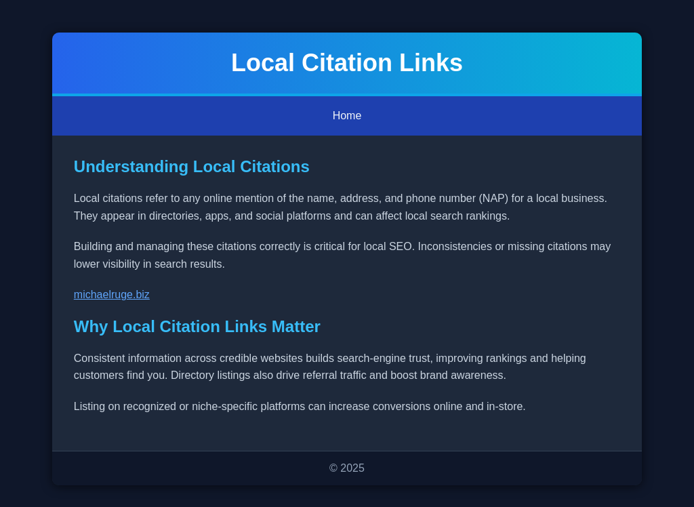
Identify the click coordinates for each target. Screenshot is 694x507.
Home (347, 115)
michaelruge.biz (112, 294)
